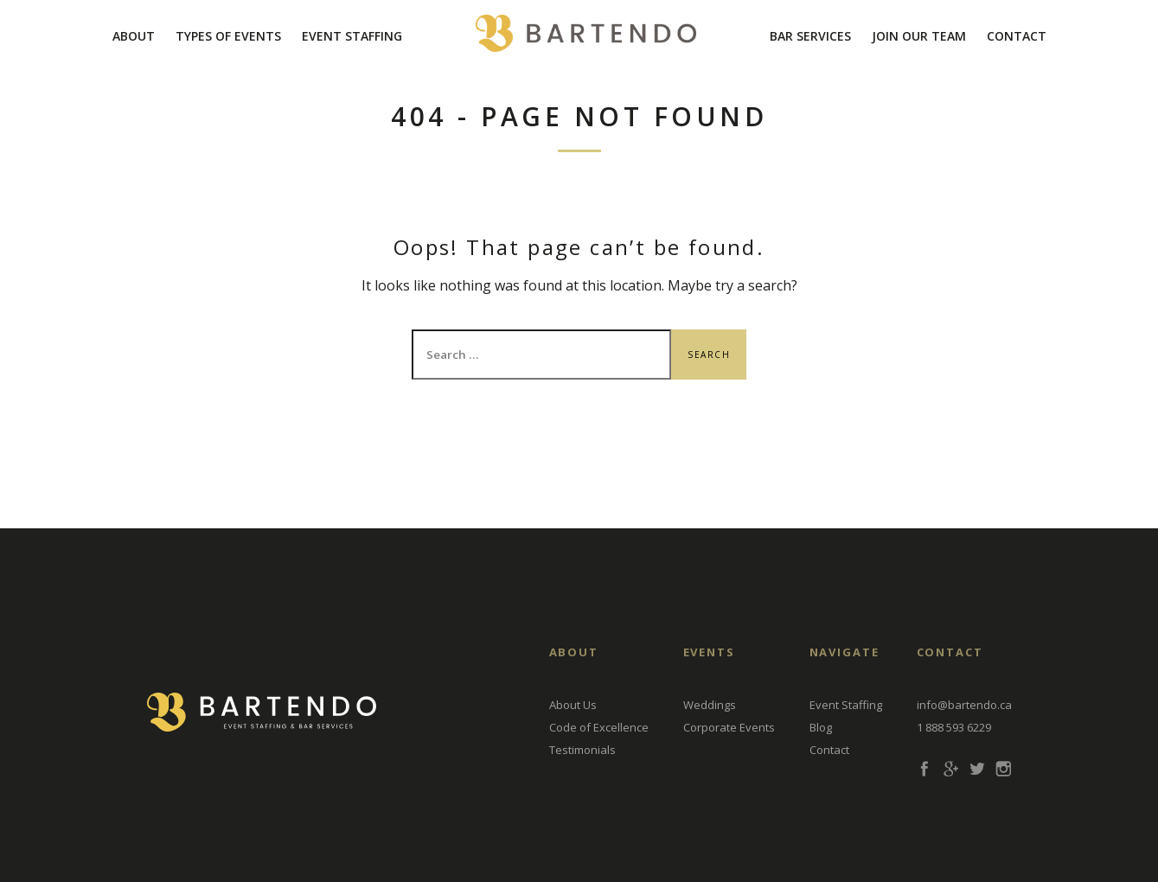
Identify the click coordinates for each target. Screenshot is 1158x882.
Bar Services (810, 36)
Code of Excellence (599, 727)
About (133, 36)
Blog (820, 727)
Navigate (844, 652)
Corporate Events (729, 727)
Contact (1016, 36)
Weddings (709, 705)
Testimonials (582, 749)
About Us (573, 705)
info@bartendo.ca (964, 705)
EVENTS (709, 652)
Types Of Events (228, 36)
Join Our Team (919, 36)
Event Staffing (352, 36)
